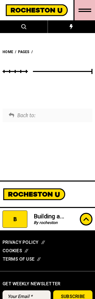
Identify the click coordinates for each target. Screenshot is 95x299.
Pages (23, 52)
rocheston (48, 223)
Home (8, 52)
